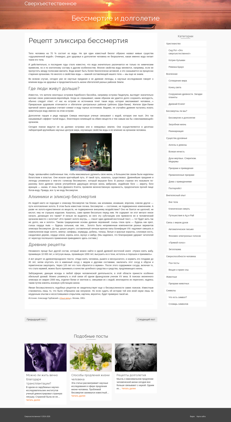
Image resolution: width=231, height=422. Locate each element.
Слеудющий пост (146, 319)
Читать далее (33, 400)
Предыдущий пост (36, 319)
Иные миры (65, 298)
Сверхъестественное (50, 3)
